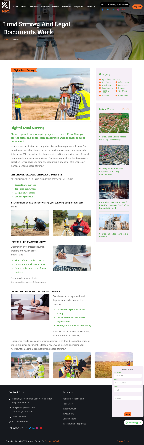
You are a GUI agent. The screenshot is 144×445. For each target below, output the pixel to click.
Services (45, 6)
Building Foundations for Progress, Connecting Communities (111, 171)
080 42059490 (122, 4)
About (23, 6)
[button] (123, 109)
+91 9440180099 (108, 4)
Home (15, 6)
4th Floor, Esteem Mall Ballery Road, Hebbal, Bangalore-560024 (33, 400)
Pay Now (137, 6)
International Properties (72, 6)
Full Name (118, 372)
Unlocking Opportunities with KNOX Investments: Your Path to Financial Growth (114, 205)
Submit (127, 414)
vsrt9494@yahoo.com (23, 411)
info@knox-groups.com (24, 407)
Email (116, 386)
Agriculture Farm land (74, 398)
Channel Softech (51, 441)
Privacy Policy (123, 441)
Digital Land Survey (24, 70)
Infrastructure (70, 408)
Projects (55, 6)
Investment (34, 6)
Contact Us (90, 6)
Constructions (71, 418)
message (117, 395)
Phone (116, 379)
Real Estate (69, 403)
